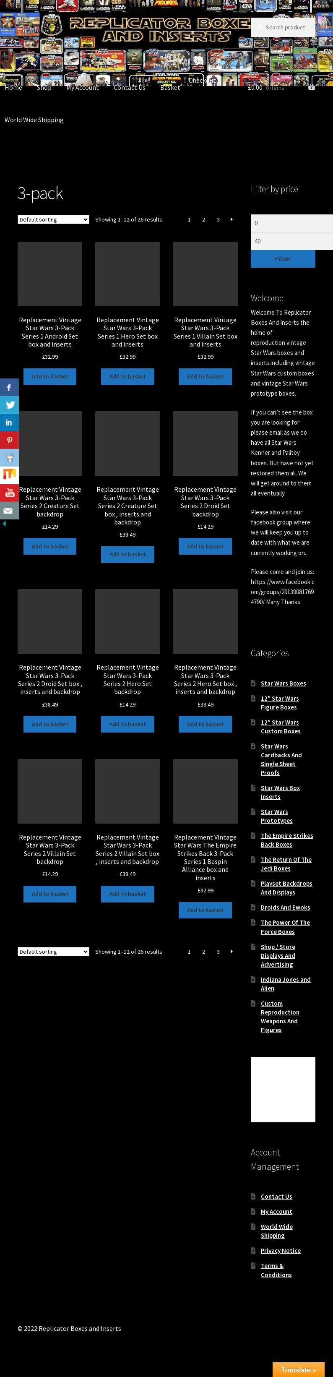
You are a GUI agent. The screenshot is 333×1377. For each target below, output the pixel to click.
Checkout (202, 80)
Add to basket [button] (50, 376)
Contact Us (130, 87)
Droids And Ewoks (285, 907)
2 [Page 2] (203, 219)
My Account (82, 87)
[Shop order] (53, 219)
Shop (44, 87)
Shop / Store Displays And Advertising (278, 955)
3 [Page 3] (218, 219)
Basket (170, 87)
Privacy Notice (281, 1250)
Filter (283, 259)
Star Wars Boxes (283, 683)
